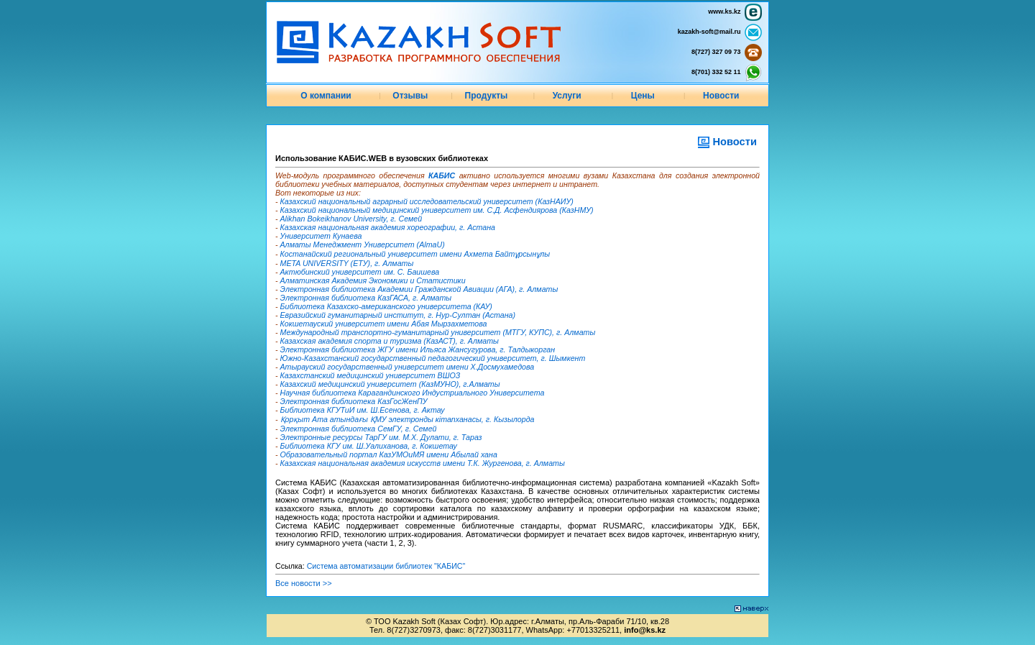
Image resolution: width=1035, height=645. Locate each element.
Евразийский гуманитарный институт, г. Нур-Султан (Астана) (398, 315)
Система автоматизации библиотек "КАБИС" (386, 566)
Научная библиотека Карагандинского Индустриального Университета (412, 392)
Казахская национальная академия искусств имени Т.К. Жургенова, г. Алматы (422, 463)
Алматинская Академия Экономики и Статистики (373, 280)
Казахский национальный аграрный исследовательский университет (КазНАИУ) (427, 201)
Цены (643, 96)
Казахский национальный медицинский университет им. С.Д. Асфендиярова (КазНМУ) (437, 210)
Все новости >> (303, 583)
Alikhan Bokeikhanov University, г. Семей (351, 218)
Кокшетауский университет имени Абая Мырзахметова (383, 323)
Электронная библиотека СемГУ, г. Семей (358, 428)
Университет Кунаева (321, 236)
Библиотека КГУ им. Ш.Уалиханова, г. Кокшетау (368, 446)
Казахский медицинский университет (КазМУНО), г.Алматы (390, 384)
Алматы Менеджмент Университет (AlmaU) (362, 244)
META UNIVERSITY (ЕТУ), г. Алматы (347, 263)
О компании (325, 96)
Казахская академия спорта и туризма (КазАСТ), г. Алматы (389, 341)
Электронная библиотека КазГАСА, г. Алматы (366, 297)
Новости (721, 96)
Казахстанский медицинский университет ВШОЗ (370, 375)
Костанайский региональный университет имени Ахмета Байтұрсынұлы (415, 254)
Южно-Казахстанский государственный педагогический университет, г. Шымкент (433, 358)
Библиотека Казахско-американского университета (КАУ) (386, 306)
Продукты (486, 96)
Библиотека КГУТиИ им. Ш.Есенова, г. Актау (362, 410)
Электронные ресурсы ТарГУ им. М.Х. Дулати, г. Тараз (381, 437)
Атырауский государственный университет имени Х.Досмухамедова (407, 366)
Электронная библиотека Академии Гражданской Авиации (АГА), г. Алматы (419, 289)
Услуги (567, 96)
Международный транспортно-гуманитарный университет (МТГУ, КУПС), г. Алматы (438, 332)
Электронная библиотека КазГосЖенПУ (354, 401)
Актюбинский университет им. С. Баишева (360, 271)
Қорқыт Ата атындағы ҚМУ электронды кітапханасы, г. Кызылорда (407, 419)
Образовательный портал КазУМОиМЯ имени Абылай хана (388, 454)
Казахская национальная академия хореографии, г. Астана (387, 227)
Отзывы (410, 96)
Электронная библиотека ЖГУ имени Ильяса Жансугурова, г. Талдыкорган (418, 349)
